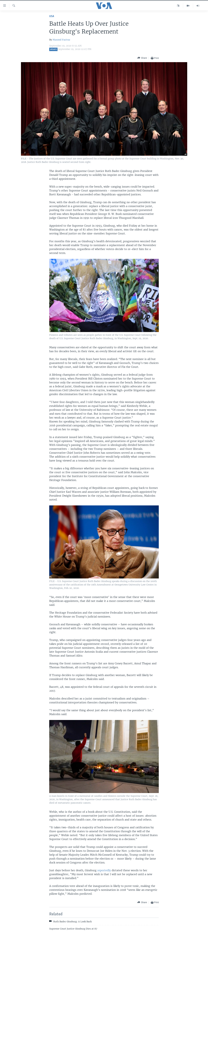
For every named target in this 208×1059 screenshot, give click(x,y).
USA (51, 16)
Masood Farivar (61, 39)
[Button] (142, 58)
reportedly (104, 870)
